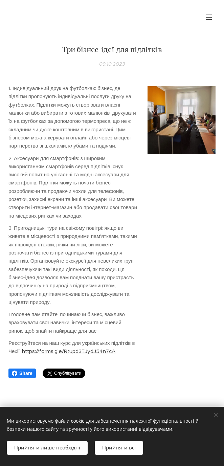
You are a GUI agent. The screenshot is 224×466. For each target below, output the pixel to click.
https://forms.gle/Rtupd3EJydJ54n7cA (68, 351)
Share (22, 373)
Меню (209, 17)
